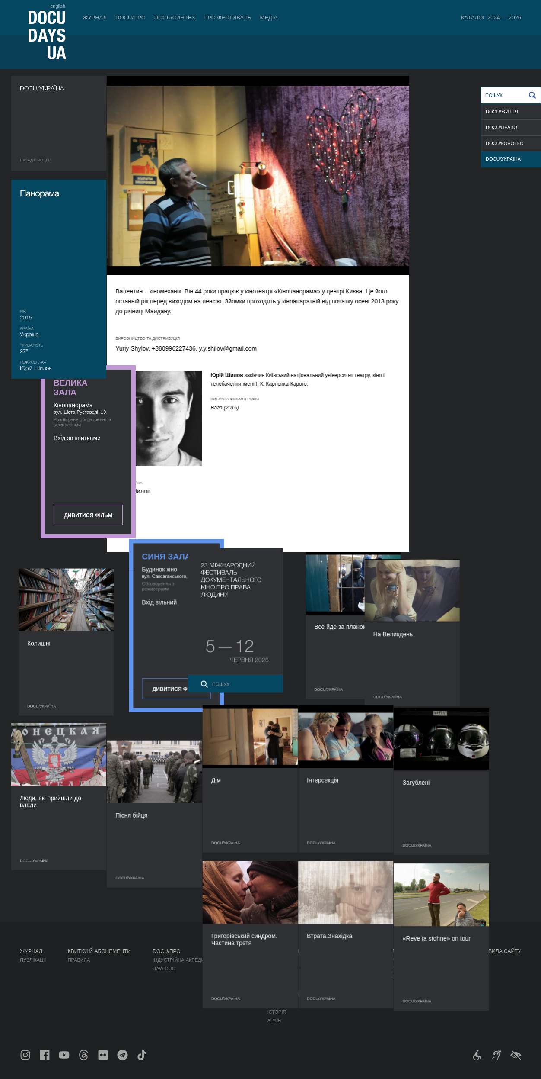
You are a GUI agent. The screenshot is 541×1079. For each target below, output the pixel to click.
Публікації (33, 960)
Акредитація (349, 968)
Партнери (280, 986)
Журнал (95, 17)
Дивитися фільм (473, 226)
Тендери (278, 1003)
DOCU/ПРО (130, 17)
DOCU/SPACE (407, 977)
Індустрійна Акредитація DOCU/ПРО (199, 960)
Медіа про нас (352, 960)
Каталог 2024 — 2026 (491, 17)
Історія (276, 1012)
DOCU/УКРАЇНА (503, 158)
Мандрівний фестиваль (423, 960)
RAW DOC (164, 968)
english (57, 6)
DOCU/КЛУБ (406, 968)
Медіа (269, 17)
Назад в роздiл (36, 160)
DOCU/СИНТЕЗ (174, 17)
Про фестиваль (227, 17)
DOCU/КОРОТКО (505, 143)
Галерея (344, 977)
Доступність (284, 994)
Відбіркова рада (288, 968)
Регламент (281, 960)
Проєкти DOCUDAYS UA (424, 951)
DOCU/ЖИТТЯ (502, 111)
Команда (279, 977)
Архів (274, 1020)
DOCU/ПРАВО (501, 127)
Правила (79, 960)
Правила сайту (499, 951)
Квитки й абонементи (99, 951)
